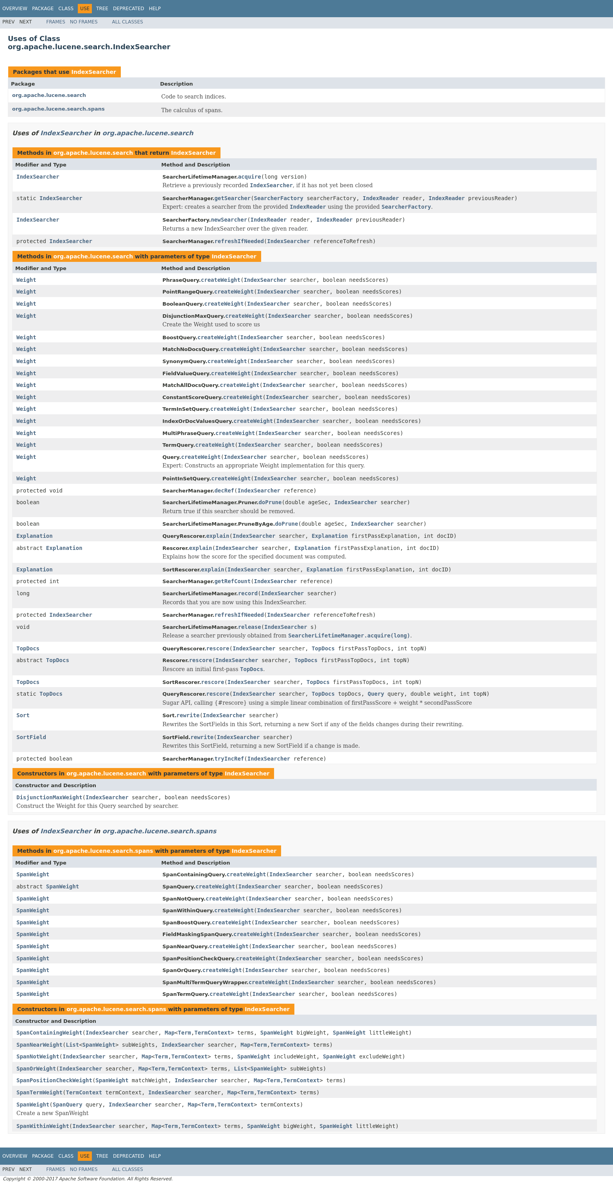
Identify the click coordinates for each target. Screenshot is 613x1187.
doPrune (269, 502)
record (248, 593)
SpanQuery (67, 1104)
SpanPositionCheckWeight (54, 1080)
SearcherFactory (278, 198)
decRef (224, 490)
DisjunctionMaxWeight (49, 797)
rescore (217, 648)
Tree (102, 8)
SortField (31, 737)
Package (43, 8)
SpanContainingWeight (49, 1032)
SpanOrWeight (36, 1068)
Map (169, 1032)
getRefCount (232, 581)
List (72, 1045)
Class (65, 8)
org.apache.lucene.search (49, 95)
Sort (23, 715)
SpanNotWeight (37, 1056)
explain (217, 536)
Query (376, 694)
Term (184, 1032)
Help (155, 8)
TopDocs (27, 648)
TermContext (212, 1032)
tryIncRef (229, 759)
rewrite (187, 715)
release (249, 627)
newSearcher (229, 220)
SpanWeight (32, 874)
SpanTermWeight (39, 1092)
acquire (249, 177)
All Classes (127, 22)
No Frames (84, 22)
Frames (55, 22)
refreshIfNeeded (238, 241)
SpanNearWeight (39, 1045)
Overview (14, 8)
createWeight (220, 280)
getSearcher (232, 198)
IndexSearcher (93, 72)
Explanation (34, 536)
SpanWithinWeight (42, 1126)
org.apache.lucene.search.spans (58, 109)
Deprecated (128, 8)
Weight (26, 280)
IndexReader (381, 198)
